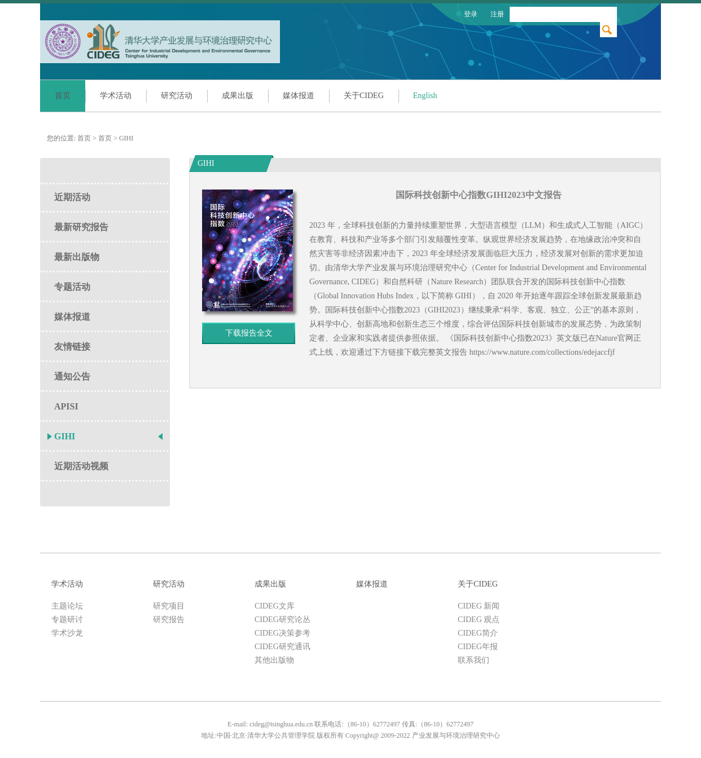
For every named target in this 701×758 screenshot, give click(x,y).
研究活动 (176, 95)
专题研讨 (67, 619)
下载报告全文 (249, 333)
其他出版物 (274, 660)
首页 (63, 95)
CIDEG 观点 (479, 619)
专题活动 (72, 287)
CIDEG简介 (478, 633)
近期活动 (72, 197)
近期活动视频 (81, 466)
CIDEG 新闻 (479, 606)
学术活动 (116, 95)
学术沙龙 (67, 633)
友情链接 (72, 346)
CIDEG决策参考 (282, 633)
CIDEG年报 (478, 646)
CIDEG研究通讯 (282, 646)
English (425, 95)
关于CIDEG (364, 95)
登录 (470, 14)
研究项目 (169, 606)
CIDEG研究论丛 (282, 619)
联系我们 (473, 660)
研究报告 (169, 619)
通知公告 (72, 376)
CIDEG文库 (275, 606)
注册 (497, 14)
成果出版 (237, 95)
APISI (66, 406)
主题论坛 (67, 606)
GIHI (126, 138)
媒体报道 (298, 95)
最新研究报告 (81, 227)
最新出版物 (76, 257)
